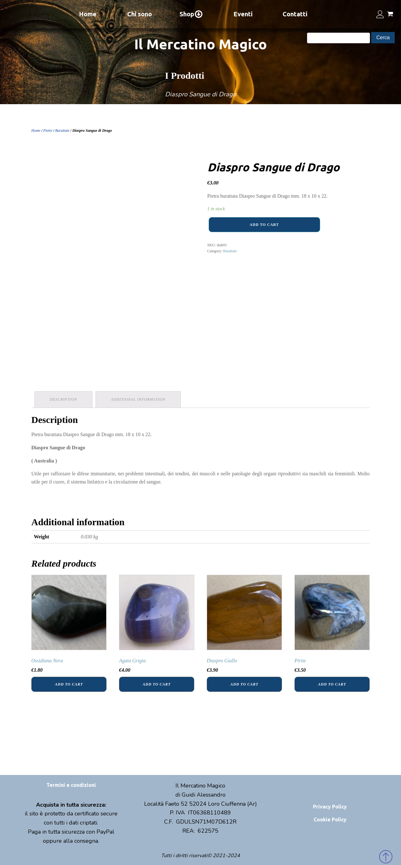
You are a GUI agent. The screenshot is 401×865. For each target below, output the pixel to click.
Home (87, 14)
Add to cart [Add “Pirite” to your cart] (332, 684)
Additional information (138, 399)
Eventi (243, 14)
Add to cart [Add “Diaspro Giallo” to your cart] (244, 684)
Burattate (62, 130)
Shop (191, 14)
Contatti (295, 14)
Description (63, 399)
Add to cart (264, 224)
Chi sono (139, 14)
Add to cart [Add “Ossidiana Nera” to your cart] (69, 684)
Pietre (47, 130)
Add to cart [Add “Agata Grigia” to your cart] (156, 684)
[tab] (63, 399)
